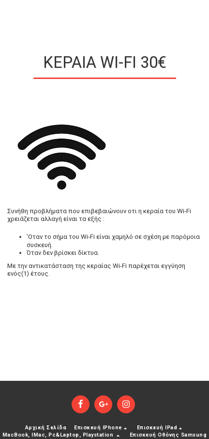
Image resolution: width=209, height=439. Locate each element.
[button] (101, 428)
